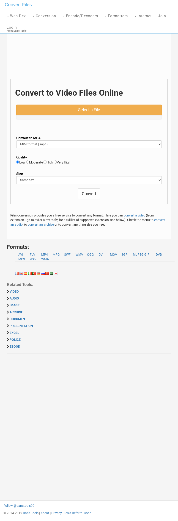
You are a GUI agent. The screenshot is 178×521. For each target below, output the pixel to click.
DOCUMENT (18, 319)
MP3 (21, 259)
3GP (124, 254)
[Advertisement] (89, 47)
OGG (90, 254)
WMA (45, 259)
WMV (79, 254)
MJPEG (138, 254)
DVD (159, 254)
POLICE (15, 339)
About (45, 513)
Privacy (56, 513)
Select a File (89, 109)
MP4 (44, 254)
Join (162, 16)
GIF (146, 254)
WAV (33, 259)
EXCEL (14, 333)
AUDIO (14, 298)
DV (101, 254)
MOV (113, 254)
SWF (67, 254)
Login (12, 27)
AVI (20, 254)
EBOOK (15, 346)
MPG (56, 254)
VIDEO (14, 291)
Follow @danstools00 (18, 505)
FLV (32, 254)
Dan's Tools (30, 513)
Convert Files (18, 4)
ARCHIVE (16, 312)
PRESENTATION (21, 326)
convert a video (134, 215)
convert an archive (41, 224)
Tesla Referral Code (77, 513)
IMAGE (14, 305)
